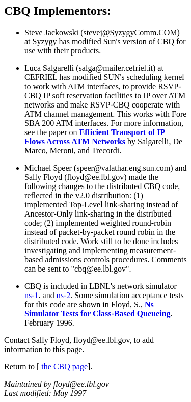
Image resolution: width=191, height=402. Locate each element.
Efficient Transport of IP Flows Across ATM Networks (94, 137)
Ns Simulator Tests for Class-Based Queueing (97, 309)
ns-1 (31, 295)
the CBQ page (63, 366)
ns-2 (64, 295)
